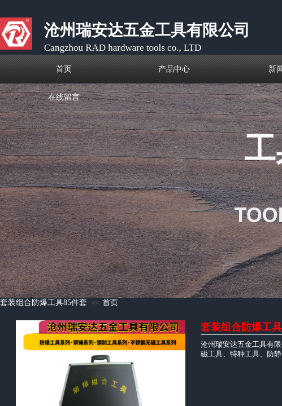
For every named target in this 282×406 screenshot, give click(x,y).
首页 (110, 302)
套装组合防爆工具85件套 (43, 302)
